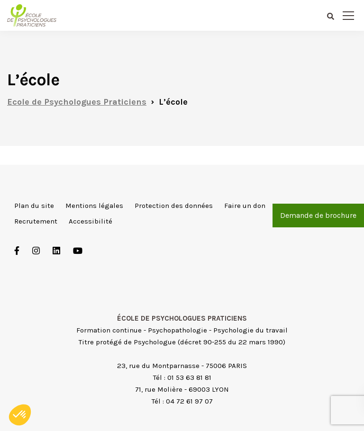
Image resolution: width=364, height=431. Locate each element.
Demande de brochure (318, 215)
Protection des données (174, 205)
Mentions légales (94, 205)
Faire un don (244, 205)
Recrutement (35, 221)
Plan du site (34, 205)
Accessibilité (90, 221)
